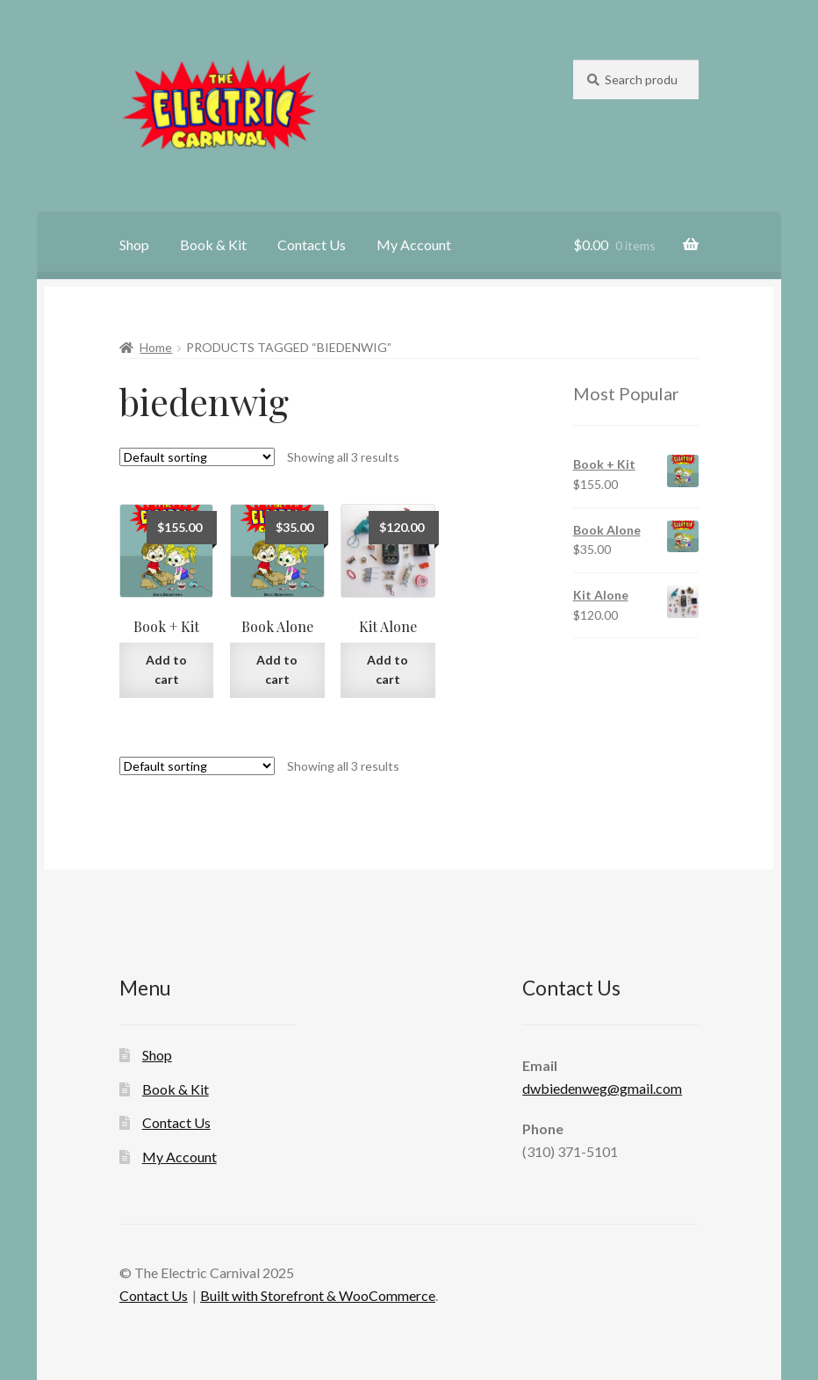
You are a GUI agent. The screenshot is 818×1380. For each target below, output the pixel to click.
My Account (414, 244)
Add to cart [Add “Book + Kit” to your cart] (166, 669)
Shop (134, 244)
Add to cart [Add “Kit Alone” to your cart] (387, 669)
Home (156, 347)
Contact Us (311, 244)
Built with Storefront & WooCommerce (317, 1295)
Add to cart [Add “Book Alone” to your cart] (277, 669)
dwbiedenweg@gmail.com (602, 1088)
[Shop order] (197, 457)
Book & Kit (213, 244)
